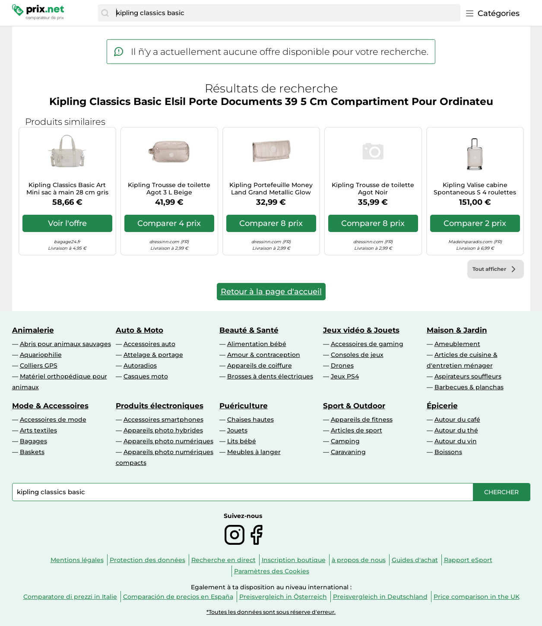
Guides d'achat (415, 560)
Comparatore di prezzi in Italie (70, 597)
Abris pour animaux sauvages (65, 344)
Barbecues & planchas (469, 387)
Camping (345, 441)
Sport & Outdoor (354, 405)
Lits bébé (241, 441)
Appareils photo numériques (168, 441)
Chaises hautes (250, 419)
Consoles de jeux (357, 355)
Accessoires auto (149, 344)
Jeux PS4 (345, 376)
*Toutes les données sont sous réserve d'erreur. (271, 612)
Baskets (32, 452)
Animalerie (33, 330)
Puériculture (243, 405)
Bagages (33, 441)
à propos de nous (359, 560)
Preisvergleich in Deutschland (380, 597)
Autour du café (457, 419)
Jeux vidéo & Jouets (361, 330)
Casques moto (146, 376)
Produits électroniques (159, 405)
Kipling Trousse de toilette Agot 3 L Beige (169, 188)
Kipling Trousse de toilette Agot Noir (373, 188)
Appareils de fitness (362, 419)
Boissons (448, 452)
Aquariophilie (41, 355)
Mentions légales (77, 560)
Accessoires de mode (53, 419)
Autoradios (140, 365)
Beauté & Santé (249, 330)
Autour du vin (455, 441)
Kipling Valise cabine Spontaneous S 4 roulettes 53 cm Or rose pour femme (475, 188)
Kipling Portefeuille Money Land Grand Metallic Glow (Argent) (271, 188)
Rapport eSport (468, 560)
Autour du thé (456, 430)
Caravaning (348, 452)
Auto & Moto (139, 330)
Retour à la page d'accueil (271, 291)
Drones (342, 365)
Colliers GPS (38, 365)
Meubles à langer (254, 452)
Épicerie (442, 405)
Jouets (237, 430)
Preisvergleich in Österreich (283, 597)
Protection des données (147, 560)
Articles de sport (356, 430)
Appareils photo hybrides (163, 430)
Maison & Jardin (457, 330)
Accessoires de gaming (367, 344)
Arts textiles (38, 430)
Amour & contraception (263, 355)
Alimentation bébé (256, 344)
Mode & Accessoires (50, 405)
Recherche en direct (223, 560)
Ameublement (457, 344)
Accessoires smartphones (163, 419)
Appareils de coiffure (259, 365)
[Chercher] (105, 13)
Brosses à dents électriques (270, 376)
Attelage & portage (153, 355)
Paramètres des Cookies (271, 571)
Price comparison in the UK (477, 597)
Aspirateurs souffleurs (467, 376)
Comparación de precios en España (178, 597)
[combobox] (286, 13)
